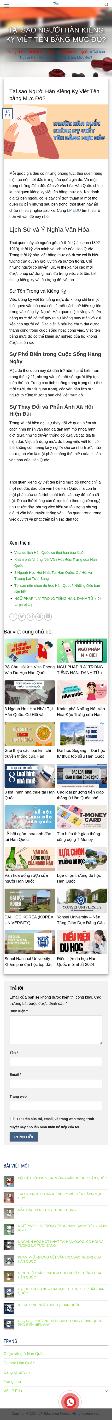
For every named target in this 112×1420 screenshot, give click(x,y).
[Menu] (6, 6)
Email (15, 1075)
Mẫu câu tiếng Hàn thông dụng (47, 1210)
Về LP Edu (13, 1391)
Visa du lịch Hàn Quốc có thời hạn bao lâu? (49, 552)
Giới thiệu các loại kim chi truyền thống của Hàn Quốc (59, 1275)
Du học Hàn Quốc (41, 52)
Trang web (18, 1096)
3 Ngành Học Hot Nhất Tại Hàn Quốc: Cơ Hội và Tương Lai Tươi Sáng (61, 1244)
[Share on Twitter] (22, 617)
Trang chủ (15, 52)
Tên (14, 1053)
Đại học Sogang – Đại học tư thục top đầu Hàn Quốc (61, 1291)
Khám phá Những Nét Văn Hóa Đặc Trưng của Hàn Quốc (59, 1259)
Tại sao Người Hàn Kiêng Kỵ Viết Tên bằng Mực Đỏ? (60, 1196)
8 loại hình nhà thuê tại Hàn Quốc (49, 1305)
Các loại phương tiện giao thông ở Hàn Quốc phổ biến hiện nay (60, 1323)
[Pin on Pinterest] (39, 617)
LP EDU (74, 210)
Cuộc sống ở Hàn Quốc (24, 1354)
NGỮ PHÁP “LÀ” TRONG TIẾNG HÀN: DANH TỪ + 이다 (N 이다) (62, 1228)
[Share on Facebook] (13, 617)
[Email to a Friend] (31, 617)
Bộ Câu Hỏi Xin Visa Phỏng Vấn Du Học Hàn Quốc (62, 1178)
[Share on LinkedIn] (48, 617)
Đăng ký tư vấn (17, 1372)
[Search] (106, 4)
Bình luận (19, 1011)
